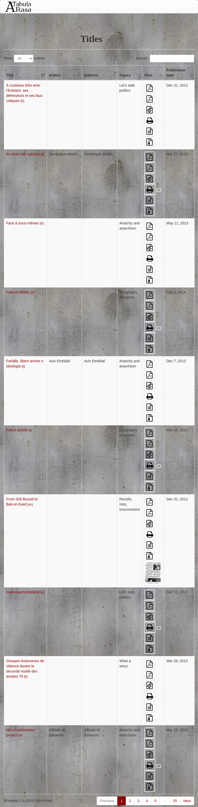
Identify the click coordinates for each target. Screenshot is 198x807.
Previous (107, 801)
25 (175, 801)
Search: (165, 58)
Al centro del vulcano (25, 154)
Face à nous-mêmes (25, 223)
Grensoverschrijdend (25, 592)
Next (187, 801)
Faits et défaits (20, 292)
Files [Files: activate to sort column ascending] (148, 75)
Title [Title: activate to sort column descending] (10, 75)
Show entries (24, 58)
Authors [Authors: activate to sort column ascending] (91, 75)
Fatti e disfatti (19, 430)
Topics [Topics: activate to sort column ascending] (125, 75)
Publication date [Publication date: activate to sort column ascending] (176, 72)
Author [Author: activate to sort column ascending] (55, 75)
